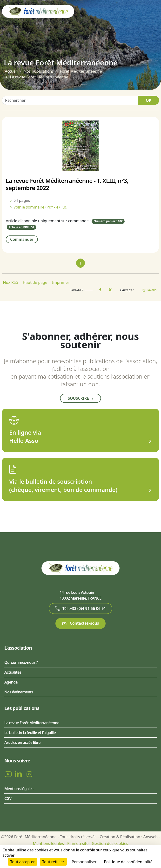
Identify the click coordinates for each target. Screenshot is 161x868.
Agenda (11, 682)
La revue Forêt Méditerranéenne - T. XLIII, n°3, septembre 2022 (67, 184)
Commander (22, 239)
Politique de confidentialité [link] (128, 861)
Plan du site (77, 843)
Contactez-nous (80, 623)
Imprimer (60, 282)
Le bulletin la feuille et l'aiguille (30, 732)
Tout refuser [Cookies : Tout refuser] (53, 861)
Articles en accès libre (22, 742)
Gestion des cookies (110, 843)
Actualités (12, 672)
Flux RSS (10, 282)
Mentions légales (18, 788)
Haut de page (35, 282)
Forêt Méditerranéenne (81, 71)
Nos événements (18, 692)
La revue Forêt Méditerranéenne (31, 722)
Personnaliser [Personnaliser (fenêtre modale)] (84, 861)
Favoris (149, 290)
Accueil (11, 71)
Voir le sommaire (40, 207)
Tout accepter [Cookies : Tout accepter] (22, 861)
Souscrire (80, 398)
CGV (7, 798)
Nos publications (39, 71)
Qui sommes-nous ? (21, 662)
